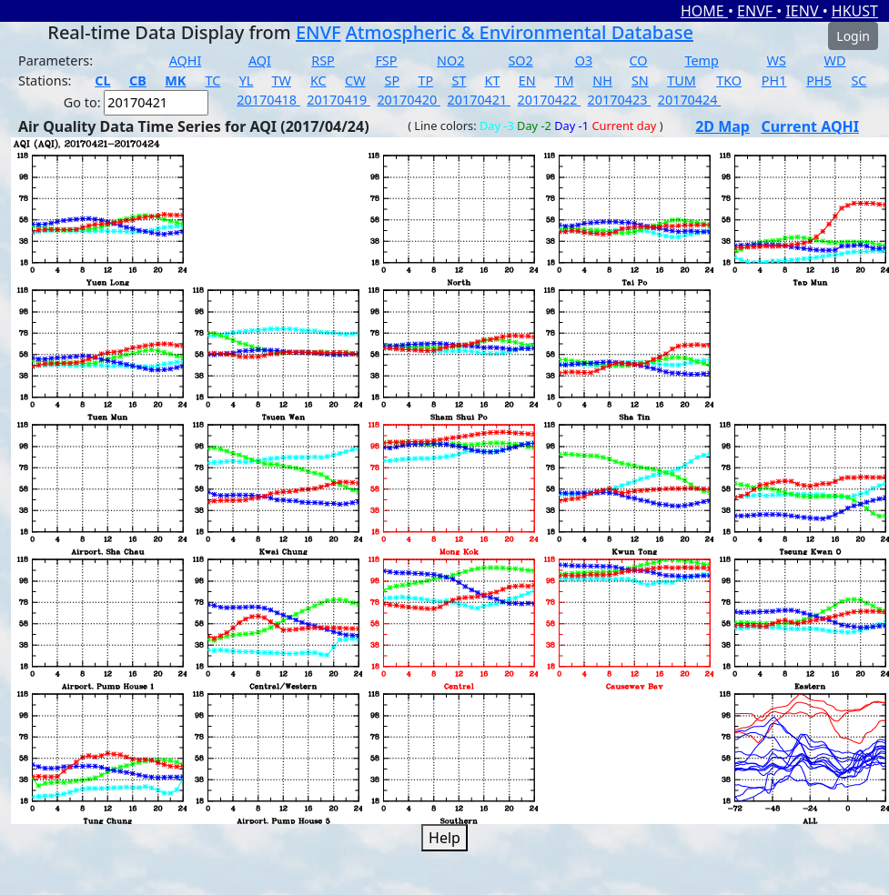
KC (318, 80)
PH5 (819, 80)
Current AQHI (810, 126)
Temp (701, 60)
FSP (386, 60)
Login (853, 36)
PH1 (774, 80)
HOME (704, 11)
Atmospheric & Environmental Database (519, 32)
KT (492, 80)
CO (639, 60)
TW (281, 80)
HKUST (855, 11)
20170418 (268, 99)
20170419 (338, 99)
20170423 (620, 99)
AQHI (185, 60)
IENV (803, 11)
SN (640, 80)
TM (563, 80)
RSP (323, 60)
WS (776, 60)
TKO (729, 80)
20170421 (478, 99)
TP (425, 80)
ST (458, 80)
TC (213, 80)
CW (355, 80)
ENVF (756, 11)
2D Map (722, 126)
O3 (583, 60)
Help (444, 838)
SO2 (520, 60)
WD (835, 60)
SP (392, 80)
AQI (259, 60)
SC (858, 80)
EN (527, 80)
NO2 (450, 60)
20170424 (690, 99)
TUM (681, 80)
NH (602, 80)
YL (246, 80)
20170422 (549, 99)
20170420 (408, 99)
